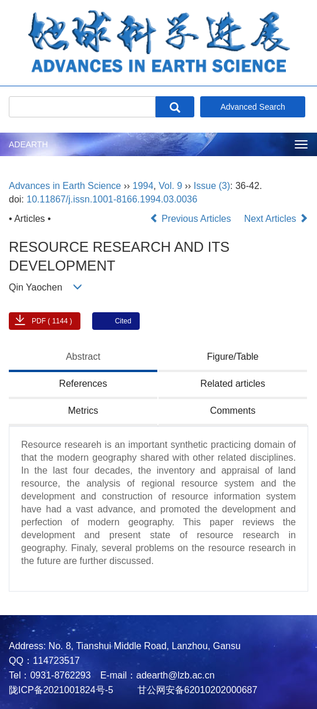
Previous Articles (192, 219)
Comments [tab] (232, 411)
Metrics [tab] (83, 411)
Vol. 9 (170, 186)
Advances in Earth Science (65, 186)
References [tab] (83, 384)
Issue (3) (212, 186)
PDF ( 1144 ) (52, 321)
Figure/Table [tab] (232, 357)
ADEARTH (28, 144)
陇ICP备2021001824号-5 (61, 690)
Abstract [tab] (83, 357)
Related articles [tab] (232, 384)
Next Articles (276, 219)
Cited (123, 321)
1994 (143, 186)
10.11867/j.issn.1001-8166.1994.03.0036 (111, 199)
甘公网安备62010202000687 (195, 690)
